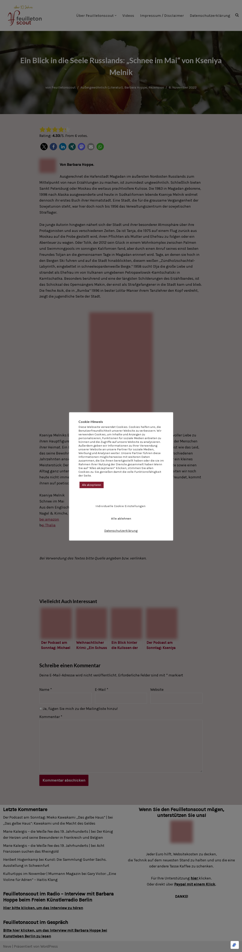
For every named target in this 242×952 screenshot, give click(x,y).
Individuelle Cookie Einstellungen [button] (120, 506)
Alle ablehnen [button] (121, 518)
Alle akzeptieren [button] (91, 484)
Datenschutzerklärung (121, 531)
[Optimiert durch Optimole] (235, 945)
